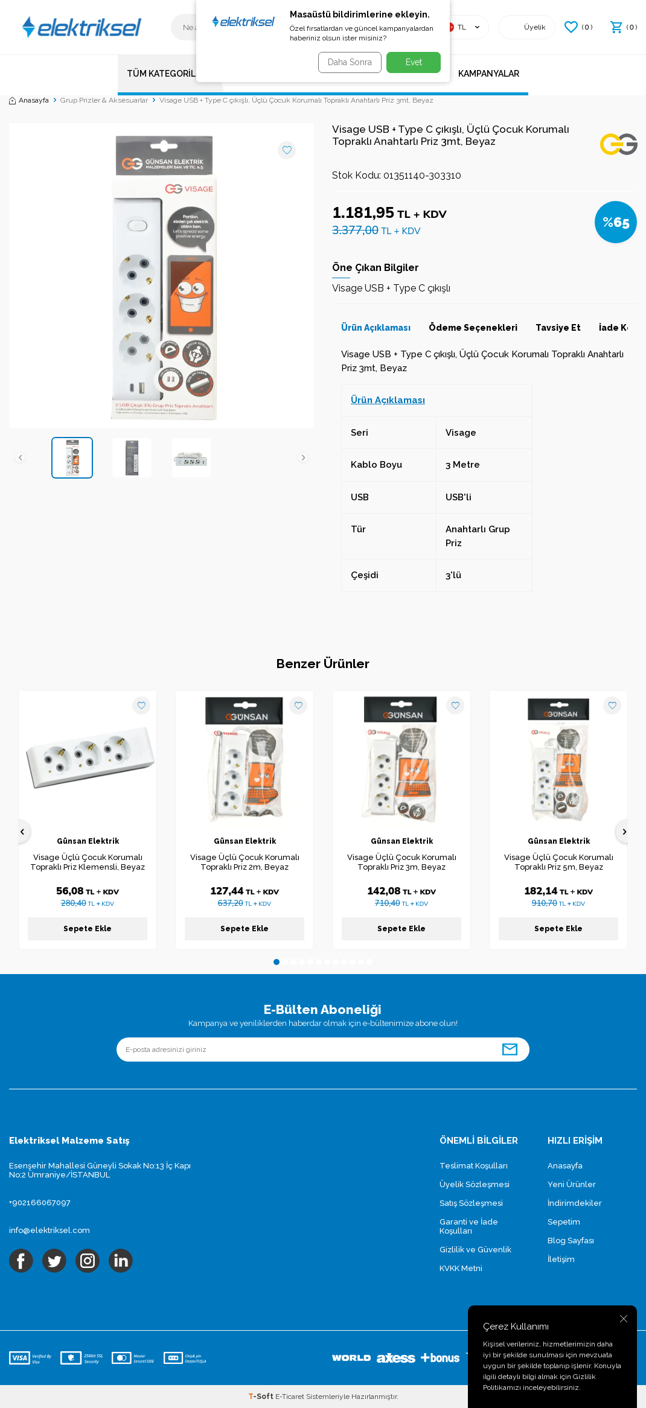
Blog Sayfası (571, 1240)
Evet (414, 62)
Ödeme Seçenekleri (473, 328)
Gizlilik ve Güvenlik (475, 1249)
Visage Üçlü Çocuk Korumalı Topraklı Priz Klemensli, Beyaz (87, 862)
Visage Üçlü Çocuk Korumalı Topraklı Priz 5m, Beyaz (558, 862)
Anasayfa (29, 100)
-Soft (261, 1396)
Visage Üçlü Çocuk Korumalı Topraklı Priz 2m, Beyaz (244, 862)
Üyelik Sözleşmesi (475, 1184)
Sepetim (564, 1221)
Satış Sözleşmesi (471, 1203)
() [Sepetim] (623, 27)
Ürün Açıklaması (376, 328)
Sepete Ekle (87, 929)
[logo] (81, 27)
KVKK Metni (461, 1268)
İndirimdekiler (575, 1203)
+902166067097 (40, 1202)
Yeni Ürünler (572, 1184)
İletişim (561, 1259)
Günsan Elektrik (88, 841)
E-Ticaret (289, 1396)
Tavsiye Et (558, 328)
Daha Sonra (346, 62)
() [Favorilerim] (578, 27)
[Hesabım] (527, 27)
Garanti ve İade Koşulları (469, 1226)
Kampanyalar (488, 73)
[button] (30, 457)
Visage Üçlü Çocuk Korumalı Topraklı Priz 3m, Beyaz (401, 862)
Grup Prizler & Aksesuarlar (104, 100)
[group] (161, 275)
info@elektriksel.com (49, 1230)
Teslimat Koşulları (474, 1165)
